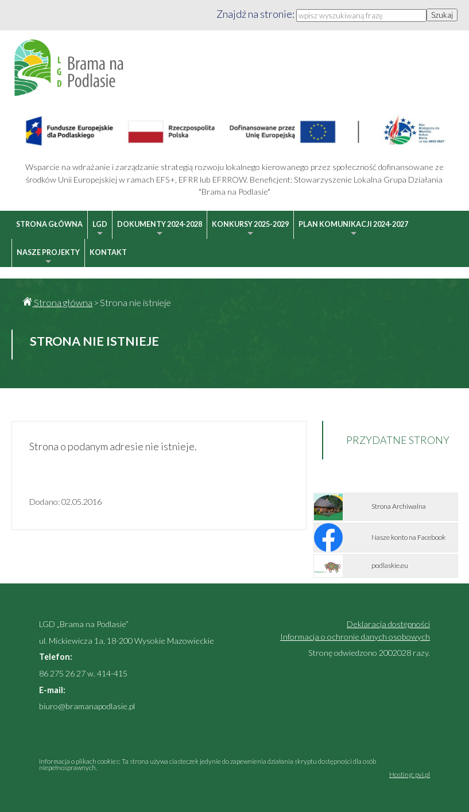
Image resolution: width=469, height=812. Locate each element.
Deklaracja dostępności (388, 624)
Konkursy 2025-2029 (250, 229)
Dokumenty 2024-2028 (159, 229)
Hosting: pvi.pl (409, 774)
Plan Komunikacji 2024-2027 (353, 229)
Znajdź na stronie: (256, 13)
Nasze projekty (48, 257)
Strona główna (49, 224)
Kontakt (108, 252)
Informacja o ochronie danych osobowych (355, 636)
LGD (99, 229)
